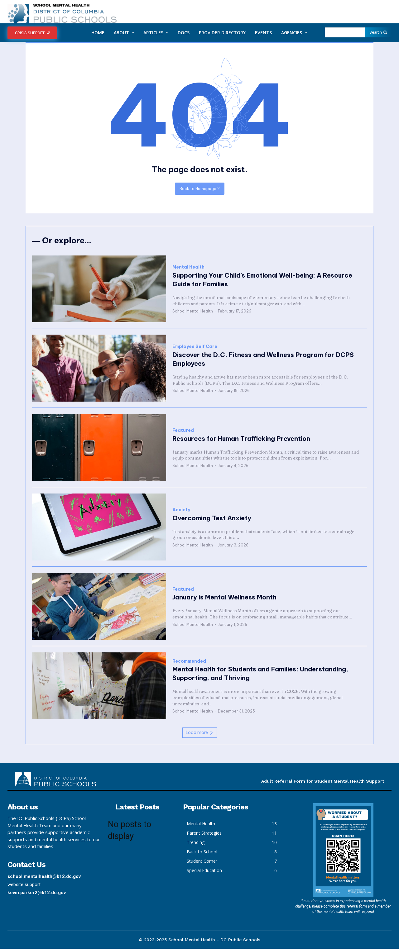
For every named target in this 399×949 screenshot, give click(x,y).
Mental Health (188, 267)
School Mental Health (192, 311)
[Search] (378, 32)
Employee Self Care (194, 347)
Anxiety (181, 510)
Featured (183, 430)
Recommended (189, 661)
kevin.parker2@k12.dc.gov (36, 893)
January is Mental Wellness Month (224, 598)
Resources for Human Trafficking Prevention (241, 439)
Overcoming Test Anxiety (211, 518)
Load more (200, 733)
